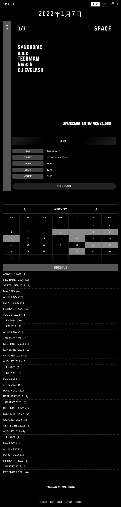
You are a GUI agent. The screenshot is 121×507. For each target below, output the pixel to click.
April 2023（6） (13, 384)
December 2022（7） (16, 408)
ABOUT (59, 502)
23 (110, 245)
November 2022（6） (16, 414)
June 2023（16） (13, 373)
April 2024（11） (13, 332)
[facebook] (117, 4)
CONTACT (69, 502)
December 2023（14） (17, 344)
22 (93, 245)
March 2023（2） (14, 390)
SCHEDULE (43, 502)
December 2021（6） (16, 472)
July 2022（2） (12, 437)
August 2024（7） (14, 314)
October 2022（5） (15, 419)
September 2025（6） (17, 285)
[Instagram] (113, 4)
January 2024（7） (15, 338)
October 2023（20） (16, 355)
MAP (52, 502)
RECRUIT (78, 502)
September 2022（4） (17, 425)
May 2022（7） (12, 443)
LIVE (105, 4)
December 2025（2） (16, 279)
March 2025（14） (15, 303)
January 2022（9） (15, 466)
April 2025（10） (13, 297)
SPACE (9, 4)
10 (11, 238)
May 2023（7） (12, 379)
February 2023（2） (16, 396)
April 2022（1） (13, 449)
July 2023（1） (12, 367)
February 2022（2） (16, 460)
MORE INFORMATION (64, 186)
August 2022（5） (14, 431)
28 (77, 251)
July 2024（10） (13, 320)
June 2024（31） (13, 326)
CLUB (95, 4)
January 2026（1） (15, 274)
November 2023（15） (17, 349)
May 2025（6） (12, 291)
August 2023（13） (15, 361)
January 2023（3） (15, 402)
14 (77, 238)
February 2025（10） (17, 309)
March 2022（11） (15, 455)
